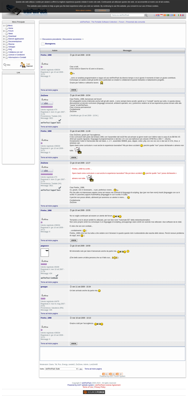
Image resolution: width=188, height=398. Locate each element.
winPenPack (87, 383)
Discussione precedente (51, 39)
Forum (11, 31)
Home (10, 28)
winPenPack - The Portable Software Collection (98, 22)
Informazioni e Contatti (17, 57)
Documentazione (15, 41)
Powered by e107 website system (81, 385)
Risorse (11, 44)
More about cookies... (84, 10)
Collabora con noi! (15, 52)
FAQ (10, 49)
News (10, 34)
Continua (102, 10)
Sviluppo (11, 47)
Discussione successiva (72, 39)
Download (12, 36)
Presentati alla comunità (135, 22)
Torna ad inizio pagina (49, 90)
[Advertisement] (18, 119)
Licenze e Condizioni (16, 55)
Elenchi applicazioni (16, 39)
